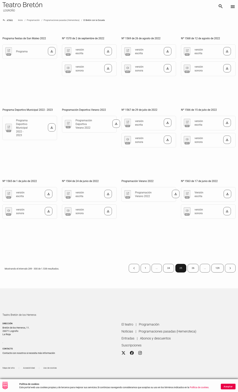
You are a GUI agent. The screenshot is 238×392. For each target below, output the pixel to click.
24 (170, 269)
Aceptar (228, 386)
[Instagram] (140, 362)
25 (182, 269)
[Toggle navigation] (233, 7)
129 (220, 269)
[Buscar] (220, 7)
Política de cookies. (199, 387)
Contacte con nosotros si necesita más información (28, 362)
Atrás (7, 20)
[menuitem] (127, 334)
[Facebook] (132, 362)
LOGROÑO (8, 10)
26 (195, 269)
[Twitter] (123, 362)
